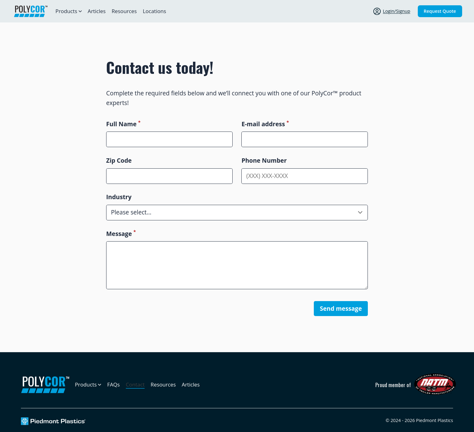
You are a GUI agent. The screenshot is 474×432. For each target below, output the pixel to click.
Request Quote (440, 11)
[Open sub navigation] (69, 11)
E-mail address (265, 124)
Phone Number (264, 160)
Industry (118, 197)
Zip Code (119, 160)
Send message (341, 308)
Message (121, 233)
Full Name (123, 124)
